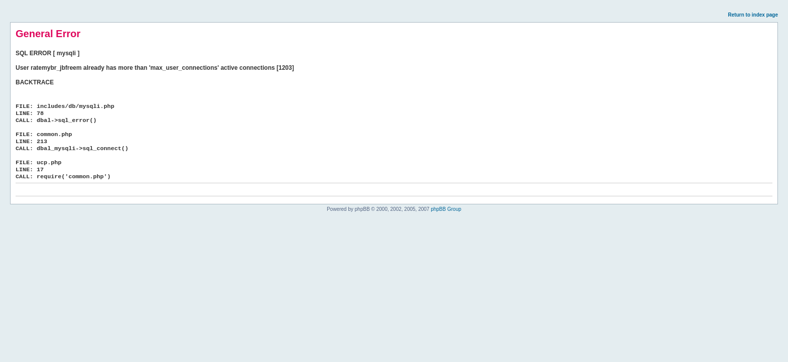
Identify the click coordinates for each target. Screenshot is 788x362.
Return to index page (753, 15)
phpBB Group (446, 209)
